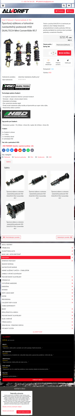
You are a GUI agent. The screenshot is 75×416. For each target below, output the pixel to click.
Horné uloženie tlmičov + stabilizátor (15, 270)
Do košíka (64, 53)
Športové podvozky (20, 157)
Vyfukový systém (38, 328)
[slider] (22, 79)
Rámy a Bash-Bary (38, 293)
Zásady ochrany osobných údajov (12, 406)
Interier (38, 289)
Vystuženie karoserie (38, 283)
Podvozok (7, 157)
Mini (31, 157)
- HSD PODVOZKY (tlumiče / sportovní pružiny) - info (18, 146)
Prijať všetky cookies (24, 412)
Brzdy (38, 309)
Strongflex (38, 280)
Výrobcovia (41, 157)
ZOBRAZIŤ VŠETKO (37, 379)
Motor (38, 296)
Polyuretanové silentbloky (38, 276)
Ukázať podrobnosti (8, 411)
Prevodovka (38, 299)
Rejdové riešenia (7, 264)
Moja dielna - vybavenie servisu (38, 325)
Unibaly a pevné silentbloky (12, 274)
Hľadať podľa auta (38, 251)
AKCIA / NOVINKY (7, 245)
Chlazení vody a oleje (38, 302)
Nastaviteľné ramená (9, 267)
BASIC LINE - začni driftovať (38, 254)
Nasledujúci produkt (64, 237)
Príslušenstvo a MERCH (38, 312)
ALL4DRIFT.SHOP (37, 332)
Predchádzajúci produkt (11, 237)
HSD (50, 157)
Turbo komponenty (8, 306)
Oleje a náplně (38, 318)
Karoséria (38, 286)
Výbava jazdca (38, 322)
